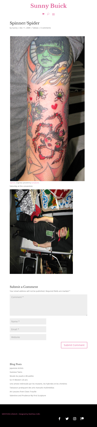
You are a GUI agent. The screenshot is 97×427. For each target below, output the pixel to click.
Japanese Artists (16, 368)
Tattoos (35, 28)
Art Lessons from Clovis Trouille (23, 391)
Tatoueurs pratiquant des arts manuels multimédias (32, 387)
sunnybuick (35, 183)
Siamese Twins (16, 372)
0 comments (46, 28)
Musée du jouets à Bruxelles (22, 376)
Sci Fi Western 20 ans (19, 380)
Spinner (12, 183)
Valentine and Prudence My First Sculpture (28, 395)
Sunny (15, 28)
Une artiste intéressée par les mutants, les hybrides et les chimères (38, 384)
